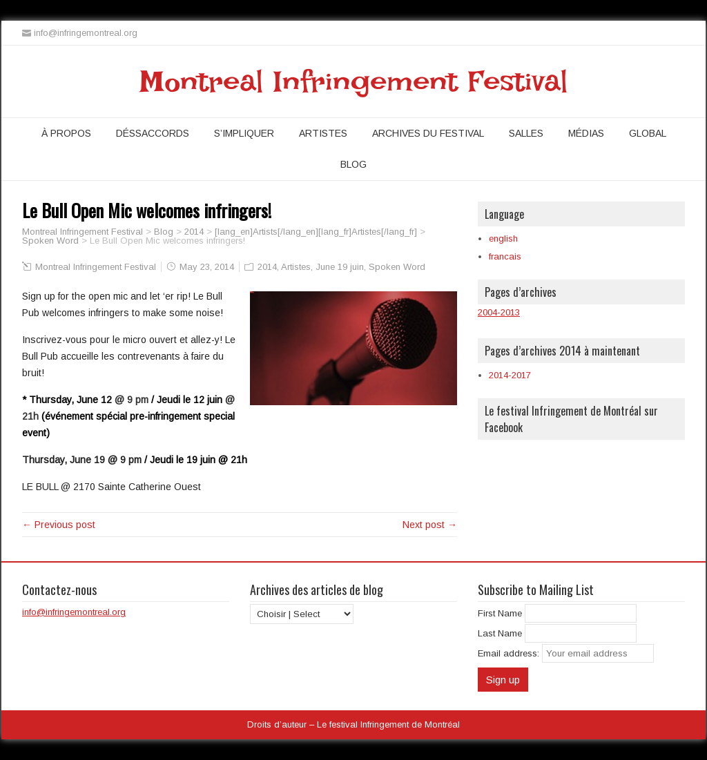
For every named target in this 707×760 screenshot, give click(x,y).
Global (647, 133)
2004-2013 (499, 312)
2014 (267, 267)
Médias (586, 133)
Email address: (510, 653)
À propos (66, 133)
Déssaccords (152, 133)
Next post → (430, 524)
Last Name (500, 633)
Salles (526, 133)
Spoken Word (397, 267)
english (503, 238)
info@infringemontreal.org (74, 612)
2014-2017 (510, 375)
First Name (500, 613)
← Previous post (58, 524)
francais (505, 256)
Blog (353, 164)
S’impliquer (244, 133)
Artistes (323, 133)
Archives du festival (428, 133)
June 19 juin (340, 267)
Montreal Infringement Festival (354, 81)
